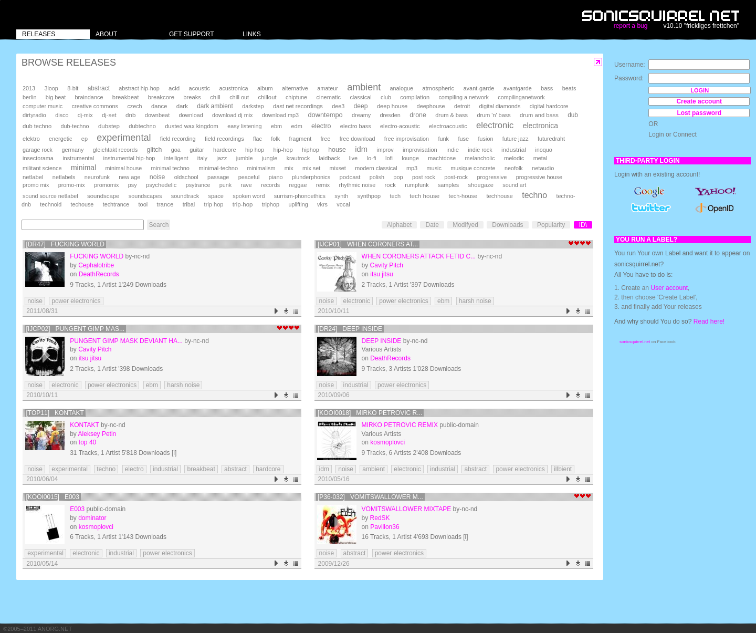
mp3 (411, 168)
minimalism (261, 168)
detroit (462, 106)
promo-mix (71, 185)
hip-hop (283, 150)
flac (257, 139)
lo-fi (371, 158)
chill (215, 97)
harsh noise (475, 301)
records (270, 185)
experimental (124, 137)
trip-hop (243, 204)
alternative (295, 88)
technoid (50, 204)
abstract (99, 88)
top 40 (87, 442)
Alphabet (399, 225)
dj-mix (85, 115)
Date (431, 225)
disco (61, 115)
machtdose (442, 158)
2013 (29, 88)
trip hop (214, 204)
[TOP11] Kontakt (55, 413)
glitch (154, 149)
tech (395, 196)
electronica (540, 125)
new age (129, 177)
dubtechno (142, 126)
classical (360, 97)
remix (323, 185)
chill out (239, 97)
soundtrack (185, 196)
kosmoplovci (387, 442)
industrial (513, 149)
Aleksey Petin (97, 434)
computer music (42, 106)
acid (174, 88)
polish (377, 177)
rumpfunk (416, 185)
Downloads (507, 225)
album (265, 88)
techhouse (500, 196)
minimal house (124, 168)
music (433, 168)
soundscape (103, 196)
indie (452, 150)
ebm (276, 126)
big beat (56, 97)
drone (418, 115)
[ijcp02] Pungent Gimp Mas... (75, 329)
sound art (514, 185)
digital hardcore (549, 106)
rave (246, 185)
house (337, 149)
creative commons (95, 106)
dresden (390, 115)
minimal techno (170, 168)
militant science (42, 168)
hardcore (224, 150)
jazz (221, 158)
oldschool (186, 177)
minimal (83, 167)
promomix (106, 185)
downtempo (325, 115)
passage (218, 177)
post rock (423, 177)
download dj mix (232, 115)
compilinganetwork (521, 97)
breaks (192, 97)
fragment (300, 139)
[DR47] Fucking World (65, 244)
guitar (197, 150)
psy (132, 185)
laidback (329, 158)
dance (159, 106)
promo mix (36, 185)
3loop (51, 88)
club (386, 97)
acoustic (199, 88)
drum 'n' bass (493, 115)
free (326, 139)
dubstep (109, 126)
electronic (494, 125)
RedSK (380, 518)
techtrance (116, 204)
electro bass (355, 126)
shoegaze (481, 185)
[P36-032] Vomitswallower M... (370, 497)
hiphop (310, 150)
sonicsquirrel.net (635, 341)
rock (390, 185)
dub (573, 115)
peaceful (249, 177)
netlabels (64, 177)
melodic (514, 158)
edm (296, 126)
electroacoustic (448, 126)
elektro (31, 139)
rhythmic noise (357, 185)
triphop (270, 204)
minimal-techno (218, 168)
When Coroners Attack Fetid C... (419, 256)
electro (321, 126)
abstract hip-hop (139, 88)
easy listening (244, 126)
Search (159, 225)
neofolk (514, 168)
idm (361, 149)
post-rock (456, 177)
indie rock (480, 150)
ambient (364, 87)
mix (289, 168)
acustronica (233, 88)
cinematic (328, 97)
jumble (244, 158)
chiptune (296, 97)
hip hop (254, 150)
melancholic (480, 158)
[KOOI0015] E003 (52, 497)
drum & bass (451, 115)
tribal (189, 204)
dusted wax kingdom (191, 126)
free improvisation (406, 139)
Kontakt (84, 425)
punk (225, 185)
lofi (389, 158)
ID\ (583, 225)
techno (534, 195)
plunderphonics (311, 177)
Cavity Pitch (386, 265)
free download (357, 139)
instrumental (78, 158)
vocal (343, 204)
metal (540, 158)
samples (448, 185)
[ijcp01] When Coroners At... (368, 244)
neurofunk (97, 177)
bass (547, 88)
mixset (338, 168)
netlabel (33, 177)
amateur (327, 88)
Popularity (551, 225)
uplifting (298, 204)
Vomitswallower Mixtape (407, 509)
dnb (130, 114)
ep (84, 139)
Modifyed (465, 225)
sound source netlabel (50, 196)
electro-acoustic (400, 126)
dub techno (37, 126)
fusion (486, 139)
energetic (60, 139)
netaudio (543, 168)
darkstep (253, 106)
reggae (298, 185)
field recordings (224, 139)
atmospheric (438, 88)
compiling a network (463, 97)
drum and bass (539, 115)
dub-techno (75, 126)
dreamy (361, 115)
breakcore (161, 97)
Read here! (709, 321)
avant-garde (478, 88)
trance (165, 204)
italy (202, 158)
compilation (414, 97)
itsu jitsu (381, 274)
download (191, 115)
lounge (410, 158)
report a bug (631, 25)
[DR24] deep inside (350, 329)
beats (569, 88)
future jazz (515, 139)
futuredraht (551, 139)
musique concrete (472, 168)
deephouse (431, 106)
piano (276, 177)
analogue (401, 88)
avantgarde (517, 88)
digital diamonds (500, 106)
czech (134, 106)
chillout (267, 97)
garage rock (37, 150)
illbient (563, 469)
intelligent (176, 158)
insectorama (38, 158)
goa (176, 150)
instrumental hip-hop (129, 158)
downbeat (157, 115)
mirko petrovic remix (400, 425)
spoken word (249, 196)
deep (361, 106)
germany (72, 150)
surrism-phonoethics (300, 196)
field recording (178, 139)
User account (669, 288)
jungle (269, 158)
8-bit (72, 88)
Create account (699, 101)
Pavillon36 (384, 527)
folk (275, 139)
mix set (311, 168)
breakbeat (125, 97)
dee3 (338, 106)
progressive (492, 177)
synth (341, 196)
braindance (89, 97)
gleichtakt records (115, 150)
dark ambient (215, 106)
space (215, 196)
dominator (92, 518)
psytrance (198, 185)
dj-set (109, 115)
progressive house (539, 177)
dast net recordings (298, 106)
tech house (424, 195)
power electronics (75, 301)
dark (182, 106)
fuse (463, 139)
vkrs (322, 204)
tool (143, 204)
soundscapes (145, 196)
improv (384, 150)
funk (443, 139)
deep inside (382, 341)
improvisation (420, 150)
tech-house (463, 196)
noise (157, 177)
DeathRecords (99, 274)
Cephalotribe (96, 265)
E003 (77, 509)
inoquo (543, 150)
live (353, 158)
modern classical (376, 168)
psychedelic (161, 185)
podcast (349, 177)
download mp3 (280, 115)
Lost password (699, 113)
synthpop (369, 196)
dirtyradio (34, 115)
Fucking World (96, 256)
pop (398, 177)
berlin (29, 97)
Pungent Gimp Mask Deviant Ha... (126, 341)
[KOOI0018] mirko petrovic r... (370, 413)
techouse (82, 204)
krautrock (298, 158)
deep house (392, 106)
